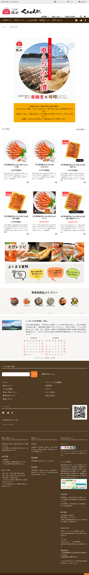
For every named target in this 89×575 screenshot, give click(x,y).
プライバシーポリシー (10, 422)
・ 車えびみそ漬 (13, 27)
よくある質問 (32, 20)
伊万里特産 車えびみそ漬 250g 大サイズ (44, 216)
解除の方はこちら (48, 373)
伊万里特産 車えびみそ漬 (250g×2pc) (44, 165)
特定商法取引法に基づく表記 (12, 418)
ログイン (71, 1)
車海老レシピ (44, 20)
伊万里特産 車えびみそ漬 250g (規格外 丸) (73, 165)
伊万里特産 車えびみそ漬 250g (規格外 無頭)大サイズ (73, 217)
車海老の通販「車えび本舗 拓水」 (11, 572)
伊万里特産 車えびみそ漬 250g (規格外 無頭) (16, 216)
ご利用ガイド (7, 20)
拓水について (19, 20)
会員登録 (83, 1)
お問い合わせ (57, 20)
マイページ (59, 1)
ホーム (4, 27)
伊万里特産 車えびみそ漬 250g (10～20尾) (16, 165)
